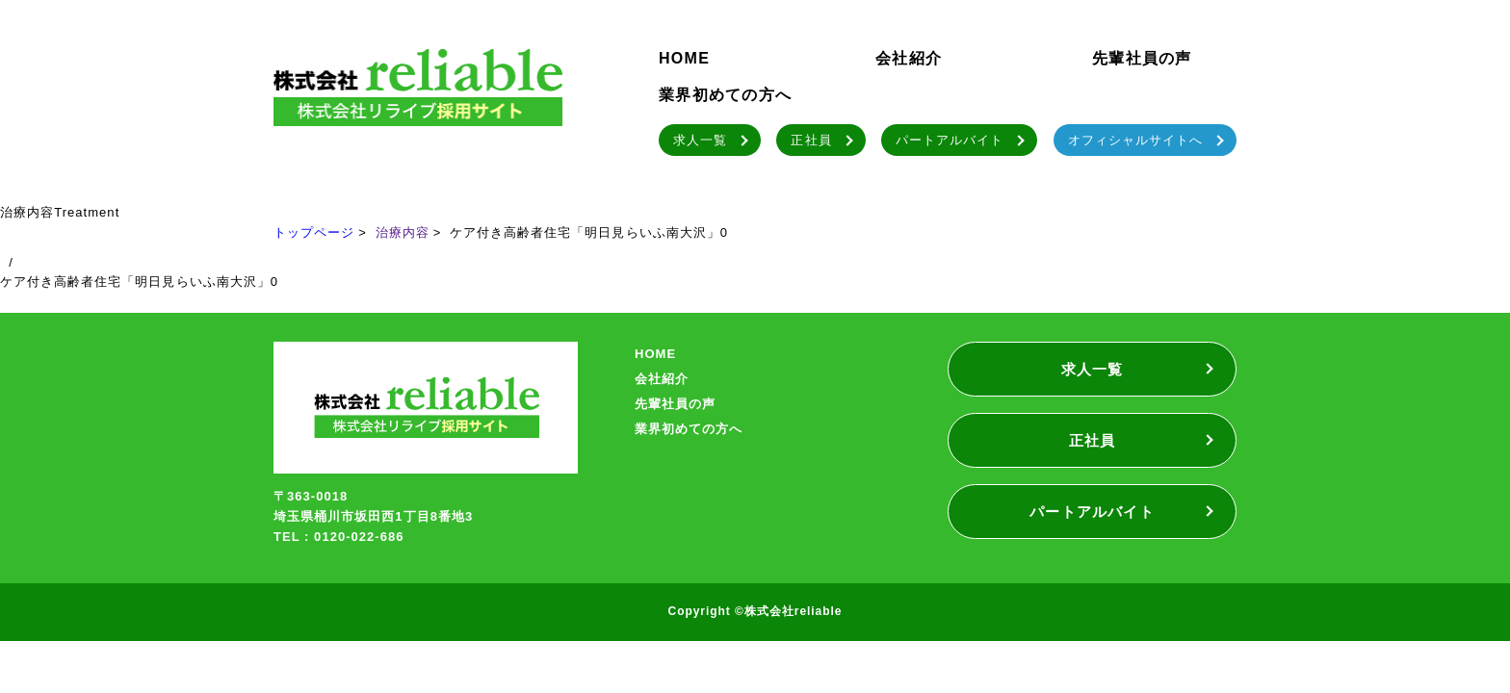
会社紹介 (908, 58)
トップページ (313, 232)
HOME (684, 58)
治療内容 (403, 232)
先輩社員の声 (1142, 58)
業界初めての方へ (725, 95)
